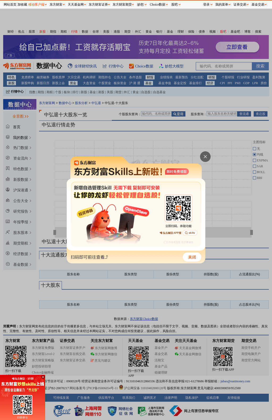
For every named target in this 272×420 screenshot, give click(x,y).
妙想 (140, 4)
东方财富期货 (122, 4)
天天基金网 (76, 4)
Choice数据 (157, 4)
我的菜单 (221, 4)
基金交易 (258, 4)
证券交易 (239, 4)
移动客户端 (36, 4)
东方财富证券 (98, 4)
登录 (206, 4)
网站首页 (10, 4)
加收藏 (22, 4)
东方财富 (56, 4)
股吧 (174, 4)
